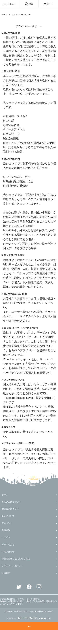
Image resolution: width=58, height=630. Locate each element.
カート (48, 4)
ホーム (4, 14)
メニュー (9, 4)
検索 (29, 4)
